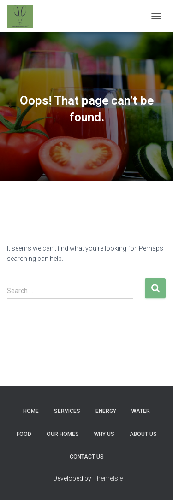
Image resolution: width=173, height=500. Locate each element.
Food (24, 434)
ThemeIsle (108, 478)
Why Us (104, 434)
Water (140, 411)
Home (31, 411)
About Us (143, 434)
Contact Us (87, 456)
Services (67, 411)
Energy (105, 411)
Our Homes (63, 434)
